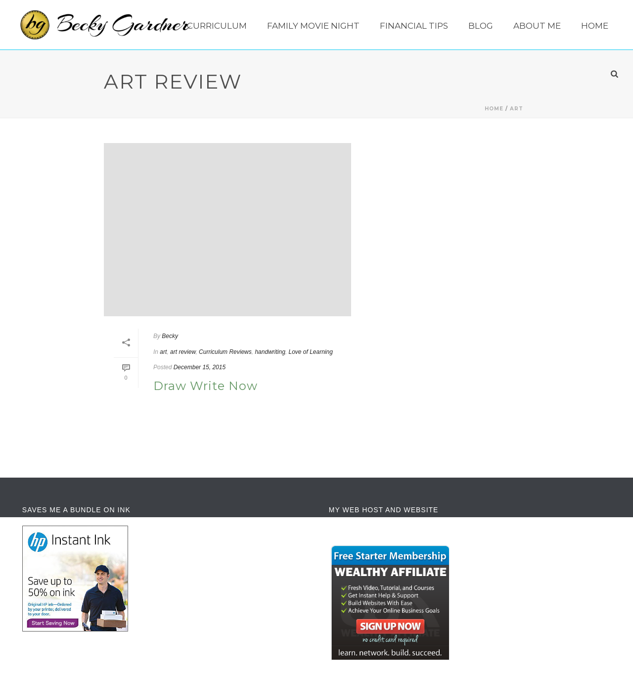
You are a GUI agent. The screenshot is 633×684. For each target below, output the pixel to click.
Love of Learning (310, 351)
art (516, 108)
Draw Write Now (205, 386)
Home (594, 26)
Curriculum (217, 26)
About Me (537, 26)
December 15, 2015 (200, 367)
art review (182, 351)
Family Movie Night (313, 26)
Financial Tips (414, 26)
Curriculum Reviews (225, 351)
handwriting (270, 351)
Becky (170, 336)
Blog (480, 26)
